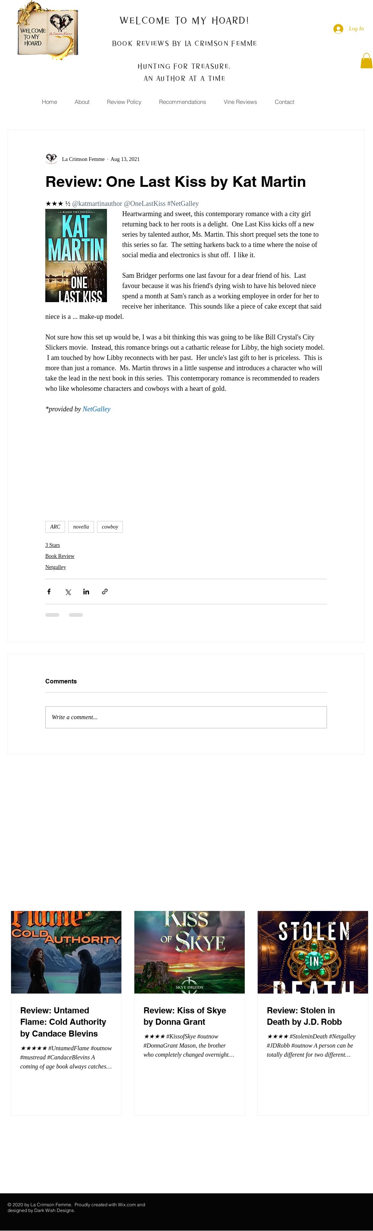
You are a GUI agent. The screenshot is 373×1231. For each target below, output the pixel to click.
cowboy (110, 527)
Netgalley (55, 567)
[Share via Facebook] (49, 591)
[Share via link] (104, 591)
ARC (55, 527)
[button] (366, 60)
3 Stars (52, 545)
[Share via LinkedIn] (86, 591)
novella (81, 527)
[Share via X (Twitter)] (67, 591)
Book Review (60, 556)
